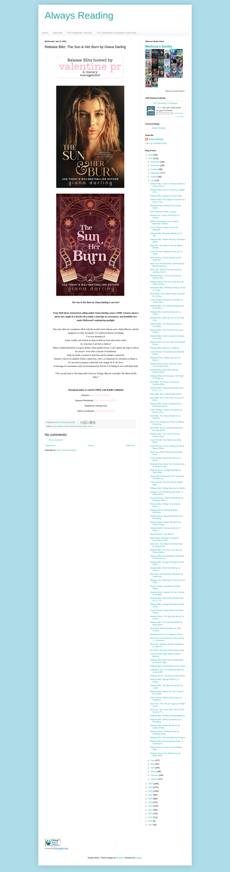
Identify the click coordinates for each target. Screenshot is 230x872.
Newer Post (50, 445)
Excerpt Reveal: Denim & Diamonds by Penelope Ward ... (166, 499)
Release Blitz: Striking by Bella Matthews (167, 716)
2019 (150, 802)
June (153, 760)
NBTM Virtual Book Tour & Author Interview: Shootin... (164, 222)
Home (45, 32)
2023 (150, 787)
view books (180, 116)
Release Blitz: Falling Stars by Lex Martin (167, 488)
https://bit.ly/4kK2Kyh (100, 395)
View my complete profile (156, 143)
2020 (150, 799)
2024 (150, 784)
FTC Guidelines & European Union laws (116, 32)
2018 (150, 806)
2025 (150, 158)
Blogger (138, 858)
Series (90, 426)
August (154, 177)
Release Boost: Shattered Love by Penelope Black (164, 732)
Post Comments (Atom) (66, 450)
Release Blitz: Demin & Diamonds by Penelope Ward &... (165, 405)
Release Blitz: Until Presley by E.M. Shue (167, 666)
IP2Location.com (61, 848)
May (153, 764)
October (154, 169)
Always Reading (79, 15)
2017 (150, 810)
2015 (150, 817)
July (153, 180)
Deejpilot (120, 858)
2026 (150, 155)
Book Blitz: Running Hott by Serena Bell (167, 650)
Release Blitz (82, 426)
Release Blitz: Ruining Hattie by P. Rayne (167, 737)
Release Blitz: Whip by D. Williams (164, 348)
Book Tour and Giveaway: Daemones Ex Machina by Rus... (167, 264)
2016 (150, 813)
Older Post (130, 445)
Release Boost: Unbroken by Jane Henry (167, 676)
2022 (150, 791)
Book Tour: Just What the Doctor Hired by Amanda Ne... (166, 545)
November (155, 165)
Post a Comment (56, 440)
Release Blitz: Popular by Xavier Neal (166, 196)
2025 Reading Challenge (165, 103)
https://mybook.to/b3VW (105, 400)
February (155, 775)
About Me (57, 32)
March (154, 771)
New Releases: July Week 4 (162, 534)
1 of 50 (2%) (178, 113)
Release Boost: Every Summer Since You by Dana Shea (166, 365)
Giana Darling (57, 426)
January (154, 779)
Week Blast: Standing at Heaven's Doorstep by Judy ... (164, 539)
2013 (150, 825)
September (156, 173)
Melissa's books (158, 46)
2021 (150, 795)
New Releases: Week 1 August (163, 212)
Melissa (159, 107)
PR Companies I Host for (79, 32)
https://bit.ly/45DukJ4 (105, 411)
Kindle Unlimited (70, 426)
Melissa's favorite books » (175, 91)
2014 (150, 821)
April (153, 768)
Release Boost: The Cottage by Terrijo (166, 634)
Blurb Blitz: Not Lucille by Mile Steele (165, 394)
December (155, 162)
